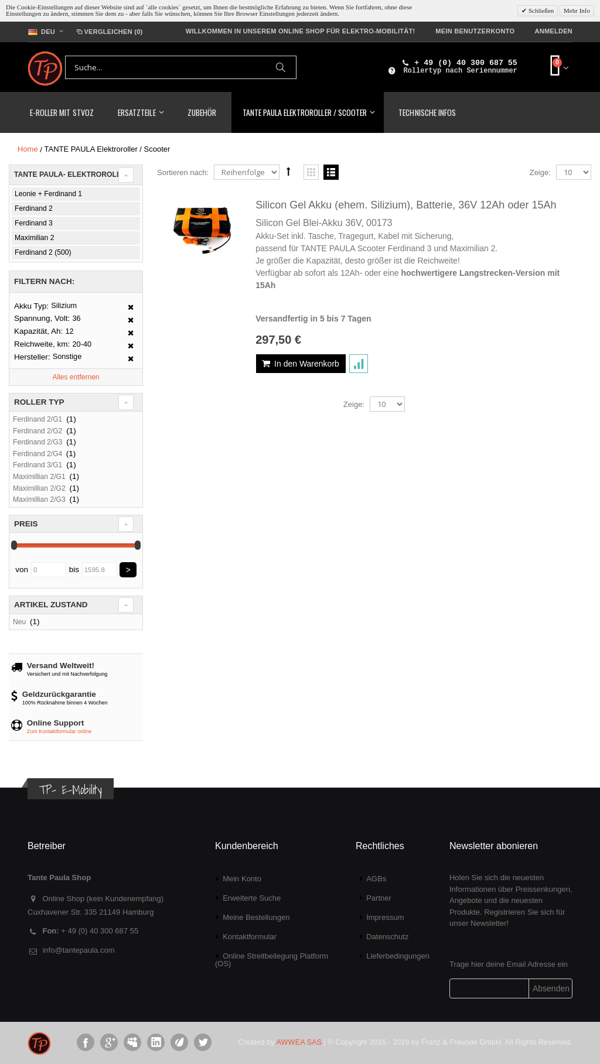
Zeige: (540, 172)
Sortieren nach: (183, 172)
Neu (19, 622)
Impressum (385, 917)
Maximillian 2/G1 (39, 477)
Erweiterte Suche (252, 898)
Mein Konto (242, 878)
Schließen (540, 10)
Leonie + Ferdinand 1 (48, 194)
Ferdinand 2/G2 (37, 431)
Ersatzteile (136, 112)
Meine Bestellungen (256, 917)
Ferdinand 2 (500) (43, 252)
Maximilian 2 (34, 238)
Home (28, 149)
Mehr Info (577, 10)
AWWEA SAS (299, 1042)
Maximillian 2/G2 (39, 488)
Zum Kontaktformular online (59, 731)
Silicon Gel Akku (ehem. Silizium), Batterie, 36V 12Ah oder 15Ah (405, 205)
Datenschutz (387, 936)
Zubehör (202, 112)
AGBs (376, 878)
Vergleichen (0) (108, 31)
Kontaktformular (250, 936)
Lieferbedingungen (397, 956)
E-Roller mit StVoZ (62, 112)
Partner (378, 898)
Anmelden (553, 31)
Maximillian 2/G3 (39, 499)
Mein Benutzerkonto (474, 31)
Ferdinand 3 (34, 223)
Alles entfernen (75, 377)
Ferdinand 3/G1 (37, 465)
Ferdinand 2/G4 (38, 454)
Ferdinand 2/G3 (37, 442)
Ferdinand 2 (34, 208)
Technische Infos (427, 112)
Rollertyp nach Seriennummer (460, 70)
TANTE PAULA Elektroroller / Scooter (305, 112)
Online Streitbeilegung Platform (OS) (271, 960)
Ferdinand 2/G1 (37, 419)
